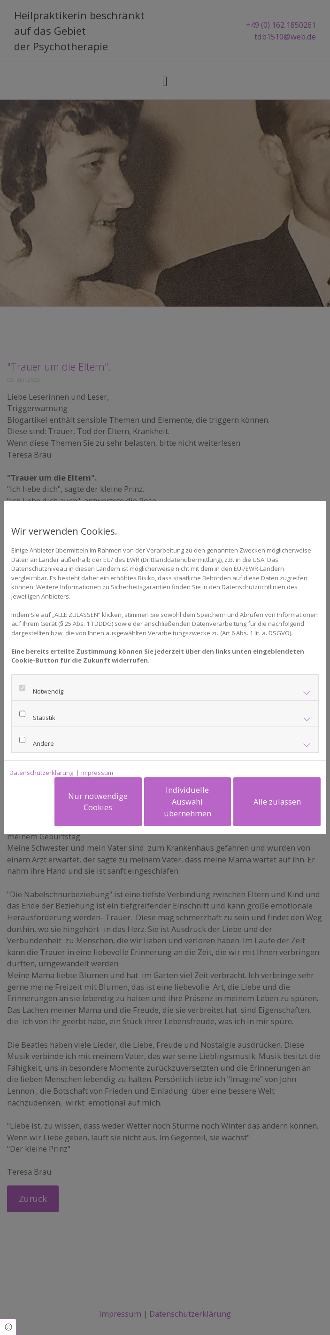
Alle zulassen (277, 801)
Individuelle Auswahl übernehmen (188, 801)
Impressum (97, 772)
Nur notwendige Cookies (99, 801)
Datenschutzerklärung (41, 772)
